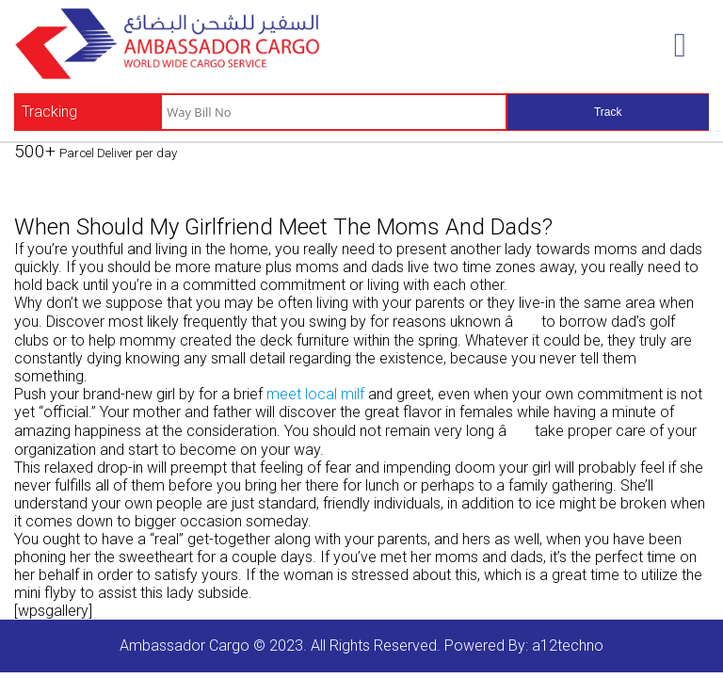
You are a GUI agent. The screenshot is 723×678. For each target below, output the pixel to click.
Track (608, 112)
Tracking (49, 112)
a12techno (567, 645)
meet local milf (315, 394)
